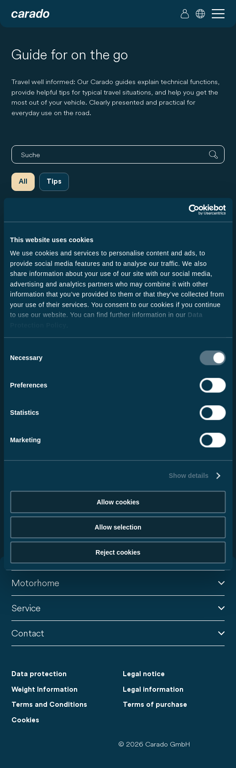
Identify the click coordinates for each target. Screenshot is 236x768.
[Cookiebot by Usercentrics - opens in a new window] (186, 209)
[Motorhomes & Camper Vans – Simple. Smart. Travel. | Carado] (30, 13)
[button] (200, 13)
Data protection (39, 674)
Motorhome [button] (118, 582)
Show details (189, 476)
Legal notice (144, 674)
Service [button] (118, 608)
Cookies (25, 720)
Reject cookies (117, 552)
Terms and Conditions (49, 704)
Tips (54, 181)
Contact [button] (118, 633)
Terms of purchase (155, 704)
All (23, 181)
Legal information (153, 689)
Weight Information (44, 689)
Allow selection (117, 527)
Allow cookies (118, 502)
